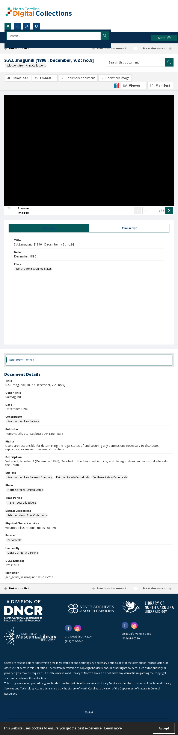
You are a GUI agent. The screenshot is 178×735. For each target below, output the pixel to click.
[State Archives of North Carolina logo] (91, 608)
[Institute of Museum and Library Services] (30, 636)
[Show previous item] (137, 210)
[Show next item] (169, 210)
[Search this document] (136, 62)
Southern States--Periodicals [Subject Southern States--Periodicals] (110, 477)
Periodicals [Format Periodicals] (14, 540)
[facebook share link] (68, 628)
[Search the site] (71, 36)
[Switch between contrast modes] (36, 26)
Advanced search (17, 43)
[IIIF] (116, 85)
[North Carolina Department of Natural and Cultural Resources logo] (23, 611)
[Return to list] (26, 48)
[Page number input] (149, 210)
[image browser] (20, 211)
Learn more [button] (113, 728)
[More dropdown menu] (164, 38)
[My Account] (26, 26)
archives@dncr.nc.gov (78, 637)
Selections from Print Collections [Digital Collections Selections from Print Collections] (27, 516)
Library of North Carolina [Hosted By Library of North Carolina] (23, 553)
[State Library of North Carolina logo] (148, 607)
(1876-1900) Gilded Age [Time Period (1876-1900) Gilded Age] (22, 503)
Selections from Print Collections (26, 65)
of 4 (161, 211)
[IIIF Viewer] (133, 85)
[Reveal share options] (17, 26)
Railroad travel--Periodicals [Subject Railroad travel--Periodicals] (72, 477)
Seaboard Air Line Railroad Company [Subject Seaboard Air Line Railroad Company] (30, 477)
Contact (89, 712)
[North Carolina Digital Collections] (38, 11)
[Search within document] (169, 62)
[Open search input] (8, 26)
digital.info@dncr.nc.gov (136, 634)
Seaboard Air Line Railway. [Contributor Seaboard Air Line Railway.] (23, 421)
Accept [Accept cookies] (164, 728)
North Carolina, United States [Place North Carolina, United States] (33, 269)
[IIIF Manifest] (160, 85)
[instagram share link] (77, 628)
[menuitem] (89, 711)
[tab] (49, 228)
